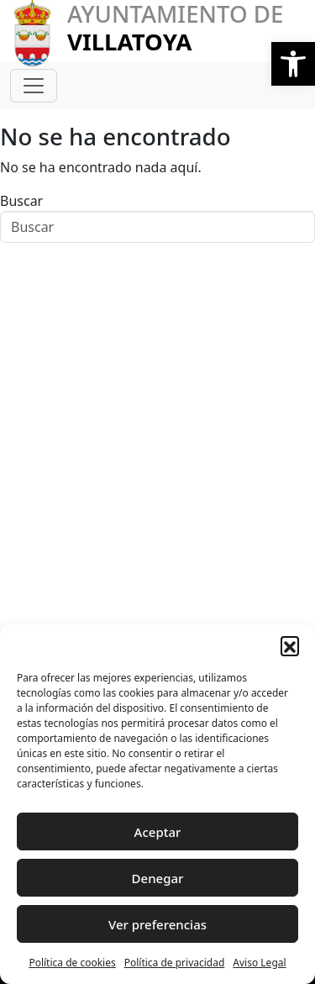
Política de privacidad (174, 962)
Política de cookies (72, 962)
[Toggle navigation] (33, 86)
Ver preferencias (157, 924)
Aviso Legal (259, 962)
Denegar (158, 878)
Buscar (21, 201)
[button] (293, 64)
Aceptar (157, 832)
